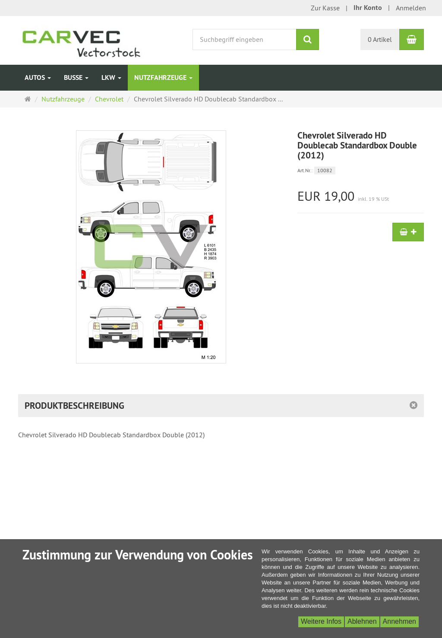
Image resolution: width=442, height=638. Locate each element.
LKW (111, 77)
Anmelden (411, 7)
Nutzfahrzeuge (163, 77)
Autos (38, 77)
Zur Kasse (325, 7)
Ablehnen (362, 621)
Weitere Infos (321, 621)
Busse (76, 77)
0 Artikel (380, 39)
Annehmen (399, 621)
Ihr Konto (368, 7)
